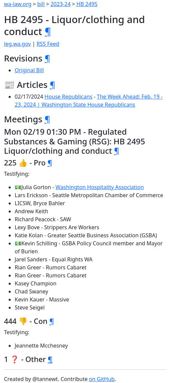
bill (41, 4)
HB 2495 (87, 4)
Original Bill (29, 70)
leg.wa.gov (17, 43)
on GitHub (102, 379)
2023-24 (60, 4)
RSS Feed (48, 43)
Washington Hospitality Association (99, 187)
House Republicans (68, 96)
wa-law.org (17, 4)
